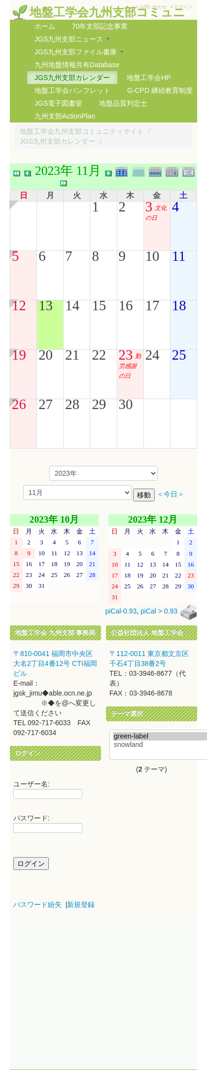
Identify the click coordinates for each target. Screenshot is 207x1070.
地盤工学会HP (149, 78)
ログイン (183, 6)
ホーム (44, 26)
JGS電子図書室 (58, 103)
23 (126, 355)
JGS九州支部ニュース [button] (72, 39)
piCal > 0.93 (158, 611)
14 (72, 305)
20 (45, 355)
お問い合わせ (153, 6)
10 (152, 256)
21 (72, 355)
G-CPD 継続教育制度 (160, 90)
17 (152, 305)
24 (152, 355)
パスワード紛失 (37, 904)
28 (72, 404)
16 (126, 305)
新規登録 (81, 904)
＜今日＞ (170, 494)
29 (99, 404)
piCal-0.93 (121, 611)
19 (19, 355)
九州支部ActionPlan (64, 116)
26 (19, 404)
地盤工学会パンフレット (72, 90)
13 (45, 305)
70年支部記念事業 (100, 26)
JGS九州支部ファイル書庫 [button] (79, 52)
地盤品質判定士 (123, 103)
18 (179, 305)
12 (19, 305)
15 (99, 305)
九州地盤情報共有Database (76, 65)
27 (45, 404)
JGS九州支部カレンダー (72, 78)
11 (179, 256)
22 (99, 355)
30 (126, 404)
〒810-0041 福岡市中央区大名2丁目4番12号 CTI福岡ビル (55, 663)
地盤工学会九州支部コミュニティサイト (82, 131)
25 (179, 355)
